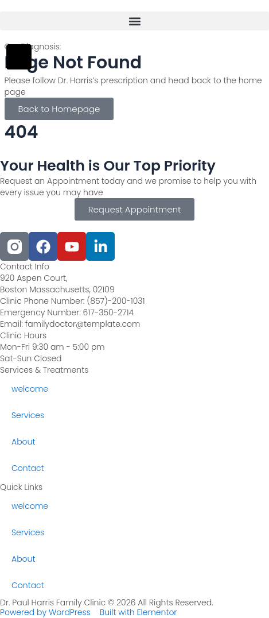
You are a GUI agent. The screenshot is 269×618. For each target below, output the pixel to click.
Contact (27, 468)
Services (27, 415)
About (23, 441)
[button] (134, 20)
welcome (29, 389)
